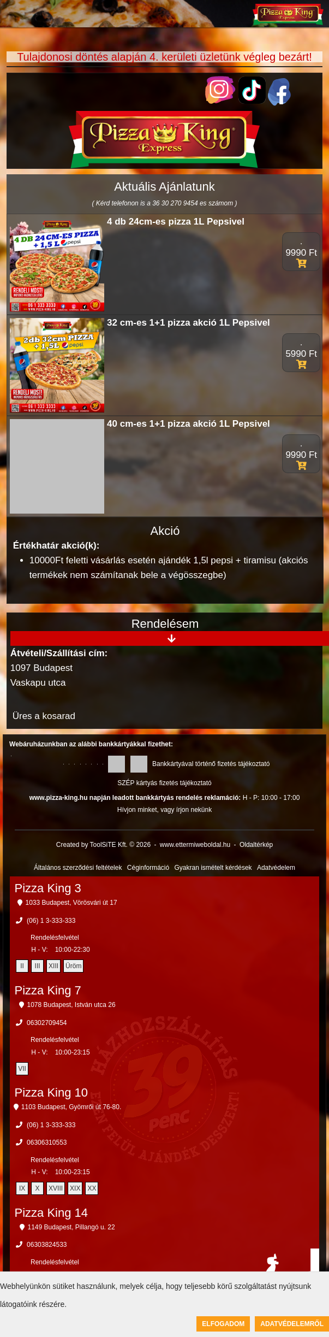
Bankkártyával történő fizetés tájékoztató (211, 764)
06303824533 (47, 1244)
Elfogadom (223, 1324)
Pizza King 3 (48, 888)
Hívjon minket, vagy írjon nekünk (164, 810)
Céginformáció (148, 867)
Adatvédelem (276, 867)
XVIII (56, 1188)
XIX (75, 1188)
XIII (53, 966)
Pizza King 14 (51, 1213)
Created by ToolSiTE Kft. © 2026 (103, 845)
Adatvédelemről (292, 1324)
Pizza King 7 (48, 990)
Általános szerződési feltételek (78, 867)
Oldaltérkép (256, 845)
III (37, 966)
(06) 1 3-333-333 (51, 920)
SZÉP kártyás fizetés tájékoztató (164, 783)
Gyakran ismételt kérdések (213, 867)
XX (91, 1188)
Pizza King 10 (51, 1092)
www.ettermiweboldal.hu (195, 845)
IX (22, 1188)
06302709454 (47, 1023)
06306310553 (47, 1142)
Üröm (73, 966)
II (22, 966)
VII (22, 1069)
